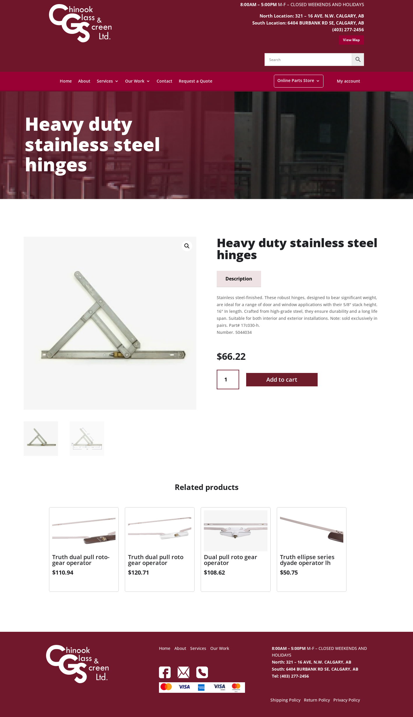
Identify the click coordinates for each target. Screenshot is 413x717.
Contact (164, 81)
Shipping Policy (285, 700)
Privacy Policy (346, 700)
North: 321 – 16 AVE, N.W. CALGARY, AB (311, 662)
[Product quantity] (228, 379)
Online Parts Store (295, 80)
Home (66, 81)
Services (105, 81)
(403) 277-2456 (348, 29)
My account (348, 81)
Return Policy (317, 700)
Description (238, 278)
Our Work (134, 81)
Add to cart (281, 379)
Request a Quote (195, 81)
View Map (351, 39)
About (84, 81)
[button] (187, 246)
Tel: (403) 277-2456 (290, 676)
